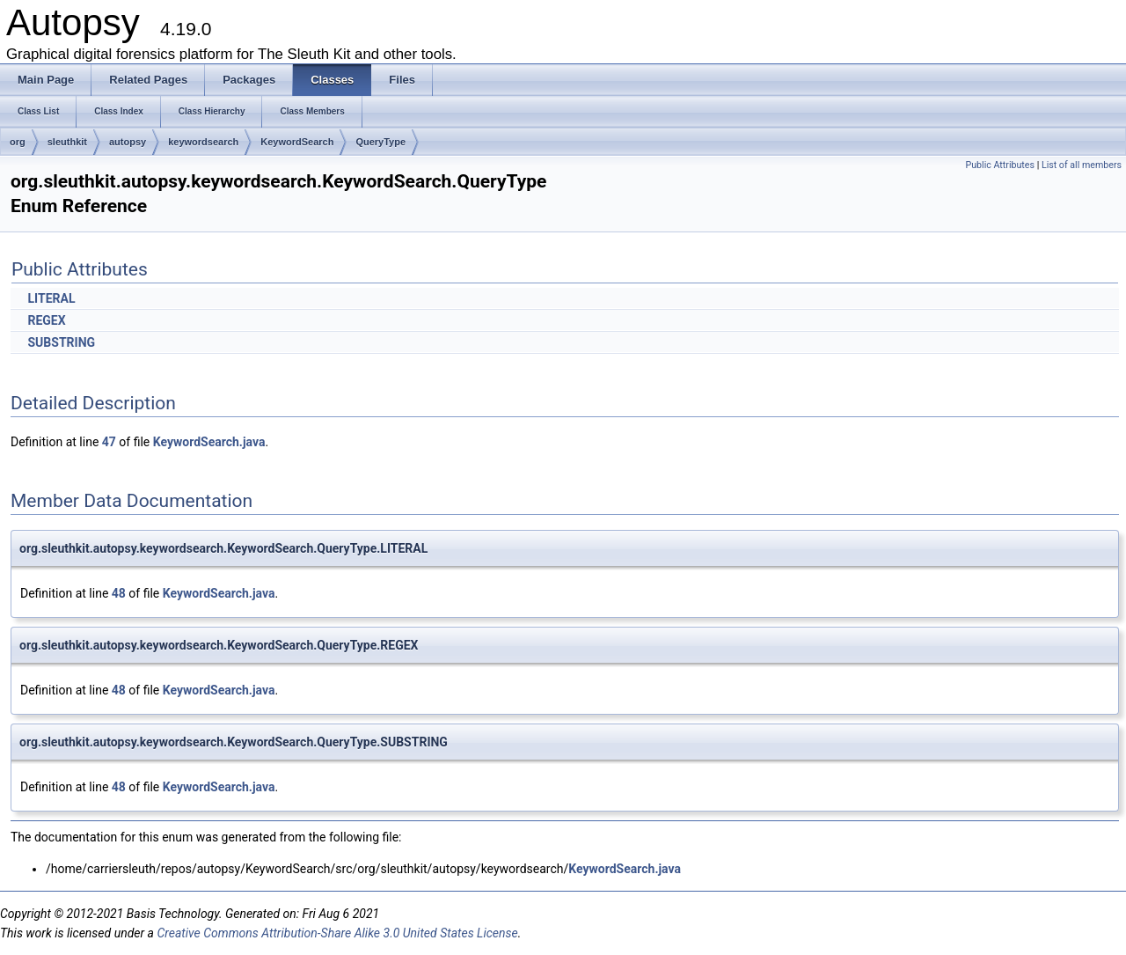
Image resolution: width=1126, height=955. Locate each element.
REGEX (46, 320)
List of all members (1082, 165)
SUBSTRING (61, 342)
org (18, 141)
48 (119, 593)
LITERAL (51, 298)
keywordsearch (203, 141)
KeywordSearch (296, 141)
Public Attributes (1000, 165)
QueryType (380, 141)
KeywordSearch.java (209, 442)
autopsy (127, 141)
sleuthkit (67, 141)
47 (109, 442)
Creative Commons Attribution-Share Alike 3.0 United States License (337, 933)
